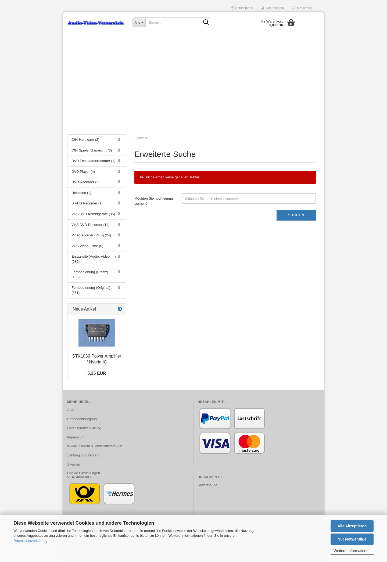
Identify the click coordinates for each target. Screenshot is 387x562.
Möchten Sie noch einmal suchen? (154, 201)
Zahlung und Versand (84, 455)
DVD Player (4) (83, 172)
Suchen (296, 215)
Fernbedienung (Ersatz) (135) (89, 274)
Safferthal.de (207, 485)
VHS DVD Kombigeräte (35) (93, 214)
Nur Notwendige (352, 539)
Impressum (75, 437)
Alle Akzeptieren (352, 526)
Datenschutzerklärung (30, 541)
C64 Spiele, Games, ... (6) (91, 150)
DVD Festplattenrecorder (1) (93, 161)
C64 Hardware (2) (85, 140)
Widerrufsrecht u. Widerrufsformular (95, 446)
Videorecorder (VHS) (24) (91, 235)
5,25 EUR (96, 373)
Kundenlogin (272, 8)
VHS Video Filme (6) (87, 246)
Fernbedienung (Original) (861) (90, 290)
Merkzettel (302, 8)
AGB (70, 410)
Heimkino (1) (81, 193)
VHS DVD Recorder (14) (90, 225)
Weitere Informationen (352, 551)
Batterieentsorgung (82, 419)
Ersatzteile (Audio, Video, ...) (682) (93, 259)
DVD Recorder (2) (85, 182)
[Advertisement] (193, 90)
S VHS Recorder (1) (87, 203)
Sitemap (73, 464)
